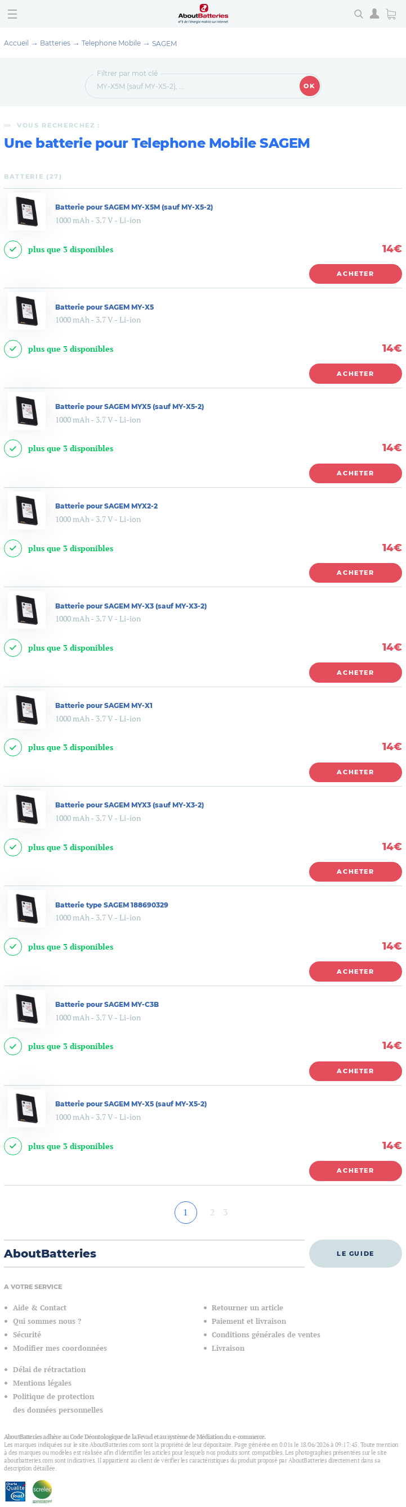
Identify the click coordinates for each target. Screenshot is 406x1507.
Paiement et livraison (249, 1321)
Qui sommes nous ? (47, 1321)
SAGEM (164, 43)
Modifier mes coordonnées (60, 1348)
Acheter (355, 274)
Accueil (16, 43)
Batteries (55, 43)
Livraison (228, 1348)
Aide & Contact (39, 1308)
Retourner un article (247, 1308)
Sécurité (27, 1335)
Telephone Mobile (111, 43)
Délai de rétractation (49, 1369)
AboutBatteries (50, 1253)
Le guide (355, 1254)
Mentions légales (42, 1383)
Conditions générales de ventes (266, 1335)
